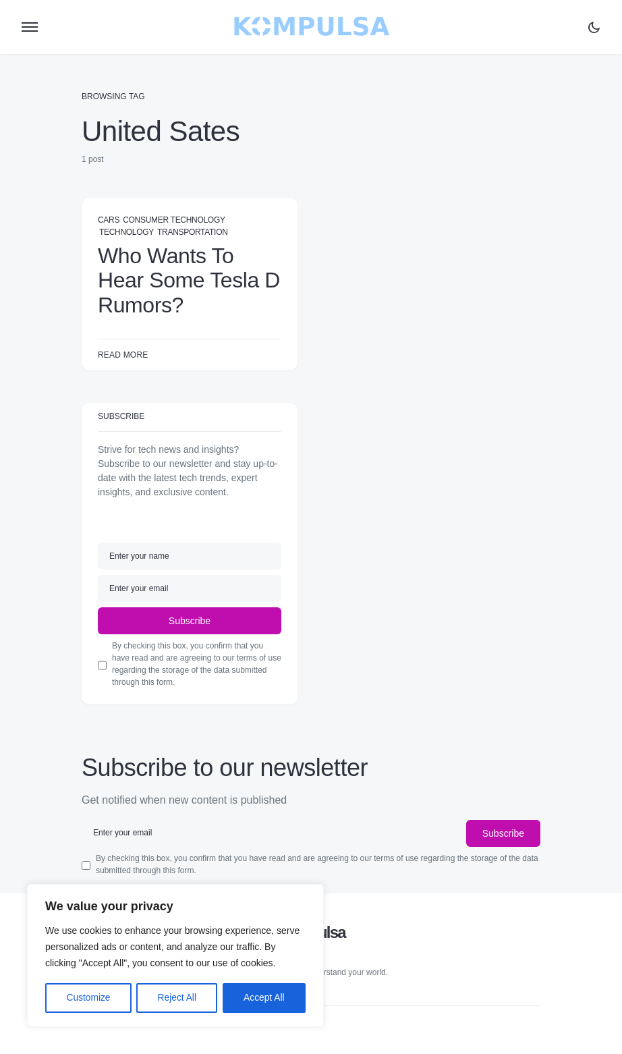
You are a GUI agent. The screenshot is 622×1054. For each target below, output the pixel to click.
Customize (88, 998)
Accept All (264, 998)
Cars (108, 220)
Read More (123, 355)
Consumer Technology (174, 220)
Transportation (192, 232)
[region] (175, 956)
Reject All (176, 998)
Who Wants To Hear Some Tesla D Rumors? (189, 280)
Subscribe (189, 620)
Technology (126, 232)
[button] (30, 27)
